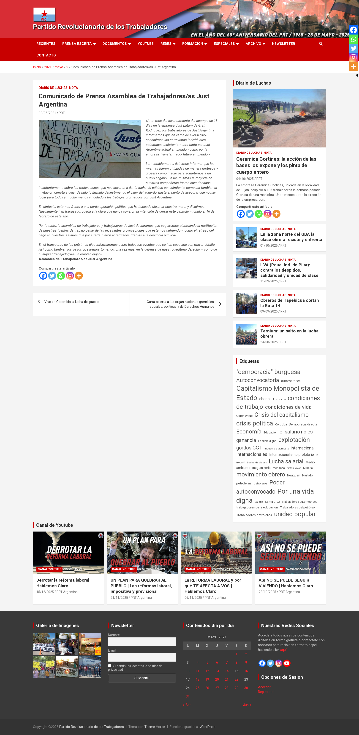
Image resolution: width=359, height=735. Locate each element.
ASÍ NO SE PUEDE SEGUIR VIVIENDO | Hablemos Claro (286, 582)
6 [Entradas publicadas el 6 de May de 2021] (217, 662)
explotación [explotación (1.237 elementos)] (294, 440)
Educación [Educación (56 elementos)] (270, 432)
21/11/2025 (119, 597)
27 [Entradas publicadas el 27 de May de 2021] (217, 688)
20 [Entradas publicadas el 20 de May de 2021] (217, 679)
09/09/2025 (269, 311)
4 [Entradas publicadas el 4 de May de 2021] (198, 662)
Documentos (115, 44)
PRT (62, 113)
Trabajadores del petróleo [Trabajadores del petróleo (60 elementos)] (297, 507)
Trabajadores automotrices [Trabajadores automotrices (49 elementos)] (299, 501)
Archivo (253, 44)
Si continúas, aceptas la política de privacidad (135, 667)
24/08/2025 (269, 342)
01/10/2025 (269, 245)
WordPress (208, 727)
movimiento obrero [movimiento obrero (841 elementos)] (260, 474)
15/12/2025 (45, 592)
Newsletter (283, 44)
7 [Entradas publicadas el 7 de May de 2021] (227, 662)
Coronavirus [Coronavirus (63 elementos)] (244, 415)
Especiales (224, 44)
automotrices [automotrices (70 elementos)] (291, 381)
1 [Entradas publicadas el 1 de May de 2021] (236, 654)
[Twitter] (52, 276)
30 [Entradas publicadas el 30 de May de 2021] (246, 688)
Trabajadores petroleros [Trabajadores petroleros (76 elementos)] (254, 515)
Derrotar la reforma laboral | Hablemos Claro (64, 582)
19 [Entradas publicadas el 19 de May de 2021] (207, 679)
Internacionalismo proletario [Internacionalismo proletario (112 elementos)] (291, 454)
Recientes (45, 44)
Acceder (264, 687)
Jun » (247, 705)
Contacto (46, 55)
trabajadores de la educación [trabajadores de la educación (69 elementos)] (257, 507)
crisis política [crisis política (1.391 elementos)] (254, 423)
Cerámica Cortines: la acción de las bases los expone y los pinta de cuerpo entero (276, 165)
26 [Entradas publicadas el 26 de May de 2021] (207, 688)
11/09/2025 (269, 281)
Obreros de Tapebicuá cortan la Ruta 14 (289, 303)
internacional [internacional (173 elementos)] (303, 448)
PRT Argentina (67, 592)
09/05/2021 (47, 113)
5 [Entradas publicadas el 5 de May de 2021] (207, 662)
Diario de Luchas (53, 88)
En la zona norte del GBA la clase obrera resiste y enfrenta (291, 237)
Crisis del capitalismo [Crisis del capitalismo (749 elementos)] (282, 415)
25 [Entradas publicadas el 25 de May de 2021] (197, 688)
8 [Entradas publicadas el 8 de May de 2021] (236, 662)
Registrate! (266, 692)
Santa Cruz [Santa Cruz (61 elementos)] (272, 501)
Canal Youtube (49, 569)
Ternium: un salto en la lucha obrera (289, 333)
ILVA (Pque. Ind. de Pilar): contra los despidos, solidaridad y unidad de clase (289, 270)
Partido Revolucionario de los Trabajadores (100, 27)
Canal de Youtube (54, 525)
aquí (283, 650)
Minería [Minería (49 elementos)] (308, 468)
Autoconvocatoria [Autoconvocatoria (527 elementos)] (257, 380)
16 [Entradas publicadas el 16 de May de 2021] (246, 671)
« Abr (187, 705)
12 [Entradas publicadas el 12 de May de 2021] (207, 671)
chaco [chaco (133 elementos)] (264, 398)
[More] (79, 276)
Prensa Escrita (77, 44)
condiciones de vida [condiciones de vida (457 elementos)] (288, 407)
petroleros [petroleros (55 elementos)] (260, 483)
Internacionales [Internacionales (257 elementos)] (251, 454)
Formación (192, 44)
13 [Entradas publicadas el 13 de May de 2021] (217, 671)
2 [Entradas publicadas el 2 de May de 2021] (246, 654)
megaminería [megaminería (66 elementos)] (261, 468)
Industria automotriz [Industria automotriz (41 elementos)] (276, 448)
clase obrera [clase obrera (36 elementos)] (279, 399)
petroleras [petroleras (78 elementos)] (244, 483)
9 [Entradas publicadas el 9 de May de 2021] (246, 662)
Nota (73, 88)
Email (112, 650)
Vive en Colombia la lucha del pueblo (71, 302)
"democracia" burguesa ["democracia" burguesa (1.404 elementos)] (268, 372)
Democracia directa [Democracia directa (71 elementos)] (303, 424)
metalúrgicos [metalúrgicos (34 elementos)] (294, 468)
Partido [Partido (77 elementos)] (307, 475)
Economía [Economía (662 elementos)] (248, 431)
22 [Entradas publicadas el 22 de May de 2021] (236, 679)
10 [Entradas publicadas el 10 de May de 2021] (188, 671)
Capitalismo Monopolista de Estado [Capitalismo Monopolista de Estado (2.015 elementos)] (277, 393)
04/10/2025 (245, 179)
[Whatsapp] (61, 276)
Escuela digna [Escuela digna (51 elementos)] (267, 441)
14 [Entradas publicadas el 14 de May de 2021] (226, 671)
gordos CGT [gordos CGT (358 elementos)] (249, 448)
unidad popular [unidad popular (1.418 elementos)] (295, 514)
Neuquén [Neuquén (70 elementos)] (293, 475)
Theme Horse (154, 727)
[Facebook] (43, 276)
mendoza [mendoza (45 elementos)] (279, 468)
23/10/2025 (267, 592)
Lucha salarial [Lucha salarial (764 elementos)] (286, 461)
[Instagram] (70, 276)
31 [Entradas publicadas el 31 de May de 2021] (188, 696)
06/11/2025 (193, 597)
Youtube (146, 44)
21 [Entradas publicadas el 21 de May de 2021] (226, 679)
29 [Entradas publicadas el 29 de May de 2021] (236, 688)
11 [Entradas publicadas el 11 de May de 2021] (197, 671)
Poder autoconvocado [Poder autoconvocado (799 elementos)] (260, 487)
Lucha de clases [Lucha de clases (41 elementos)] (257, 462)
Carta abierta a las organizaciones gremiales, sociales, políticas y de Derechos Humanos (181, 304)
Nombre (114, 635)
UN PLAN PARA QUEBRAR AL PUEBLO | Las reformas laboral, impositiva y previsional (141, 585)
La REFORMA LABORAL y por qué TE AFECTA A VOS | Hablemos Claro (213, 585)
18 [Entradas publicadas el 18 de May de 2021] (197, 679)
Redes (165, 44)
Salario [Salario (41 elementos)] (259, 501)
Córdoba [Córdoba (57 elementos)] (281, 424)
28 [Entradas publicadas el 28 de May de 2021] (226, 688)
